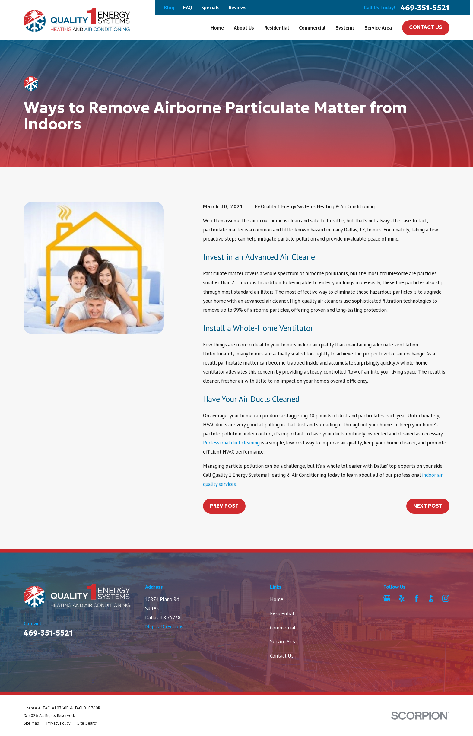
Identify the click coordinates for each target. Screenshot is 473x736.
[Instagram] (445, 598)
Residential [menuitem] (276, 27)
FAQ (187, 7)
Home (276, 599)
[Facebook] (416, 598)
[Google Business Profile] (386, 598)
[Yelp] (401, 598)
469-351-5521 (424, 7)
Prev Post (224, 506)
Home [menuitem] (217, 27)
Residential (282, 613)
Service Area (283, 641)
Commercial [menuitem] (312, 27)
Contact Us (425, 27)
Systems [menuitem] (345, 27)
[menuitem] (31, 723)
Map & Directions (164, 626)
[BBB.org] (430, 598)
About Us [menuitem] (244, 27)
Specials (210, 7)
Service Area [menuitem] (378, 27)
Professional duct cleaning (231, 442)
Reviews (237, 7)
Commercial (282, 627)
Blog (169, 7)
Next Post (427, 506)
